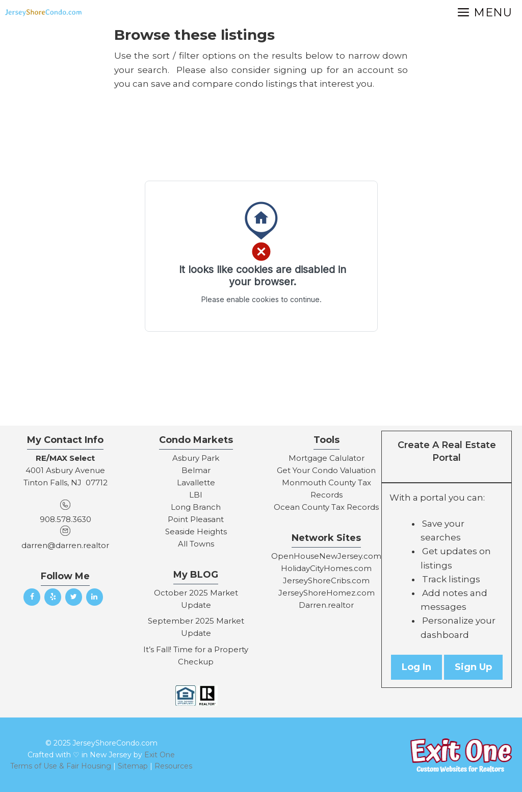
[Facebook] (31, 597)
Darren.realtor (326, 605)
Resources (173, 766)
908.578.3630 (65, 519)
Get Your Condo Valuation (326, 470)
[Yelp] (52, 597)
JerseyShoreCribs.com (326, 580)
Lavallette (196, 482)
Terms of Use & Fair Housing (60, 766)
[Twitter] (73, 597)
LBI (195, 495)
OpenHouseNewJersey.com (326, 556)
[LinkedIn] (94, 597)
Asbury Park (195, 458)
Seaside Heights (196, 531)
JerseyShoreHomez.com (326, 593)
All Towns (196, 544)
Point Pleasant (196, 519)
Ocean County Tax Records (326, 507)
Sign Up (473, 667)
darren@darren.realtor (65, 545)
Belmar (196, 470)
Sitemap (133, 766)
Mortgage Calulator (326, 458)
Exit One (159, 754)
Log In (416, 667)
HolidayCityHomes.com (326, 568)
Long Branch (196, 507)
